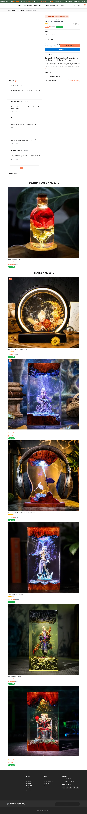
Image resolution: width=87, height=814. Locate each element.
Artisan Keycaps (38, 5)
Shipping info (48, 72)
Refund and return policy (31, 787)
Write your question (74, 80)
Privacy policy (28, 783)
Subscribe (75, 804)
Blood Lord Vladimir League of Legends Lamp (20, 758)
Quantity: (47, 45)
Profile (46, 31)
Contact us (28, 790)
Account (77, 5)
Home (8, 10)
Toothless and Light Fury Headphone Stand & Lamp (21, 512)
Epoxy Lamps (27, 5)
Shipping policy (29, 785)
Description (48, 54)
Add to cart (69, 45)
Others (62, 5)
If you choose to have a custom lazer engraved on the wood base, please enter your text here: (62, 38)
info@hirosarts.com (69, 781)
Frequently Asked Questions (53, 76)
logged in (13, 178)
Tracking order (29, 778)
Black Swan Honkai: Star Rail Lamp (17, 431)
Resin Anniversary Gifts (52, 5)
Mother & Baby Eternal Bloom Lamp (17, 349)
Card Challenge (43, 1)
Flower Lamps (29, 1)
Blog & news (46, 783)
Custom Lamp (51, 19)
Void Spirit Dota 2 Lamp (14, 676)
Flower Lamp (21, 10)
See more (47, 68)
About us (19, 5)
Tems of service (29, 781)
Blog (68, 5)
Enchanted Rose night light (15, 259)
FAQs (45, 785)
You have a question (50, 80)
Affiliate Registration (48, 781)
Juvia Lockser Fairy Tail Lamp (16, 594)
